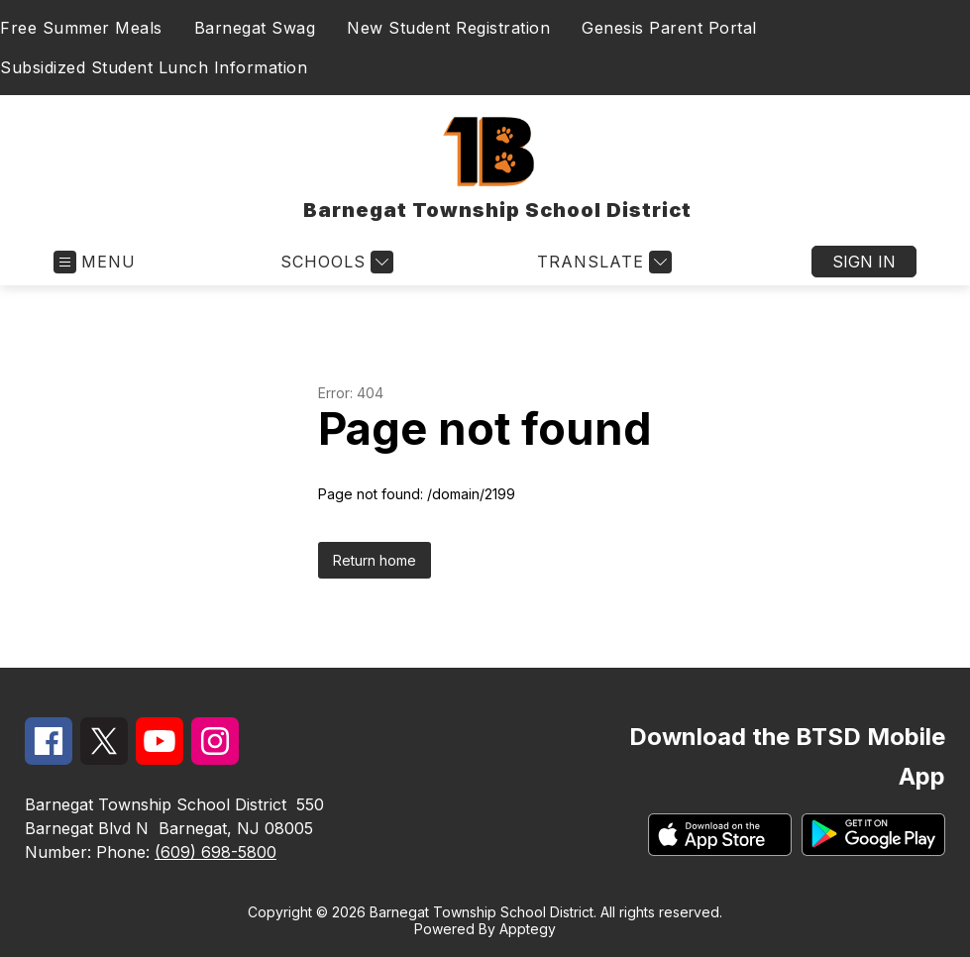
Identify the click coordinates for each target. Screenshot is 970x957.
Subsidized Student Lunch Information (153, 67)
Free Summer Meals (81, 28)
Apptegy (527, 928)
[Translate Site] (602, 262)
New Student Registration (448, 28)
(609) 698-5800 (215, 852)
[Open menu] (95, 262)
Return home (374, 560)
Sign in (864, 261)
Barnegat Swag (255, 28)
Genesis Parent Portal (669, 28)
